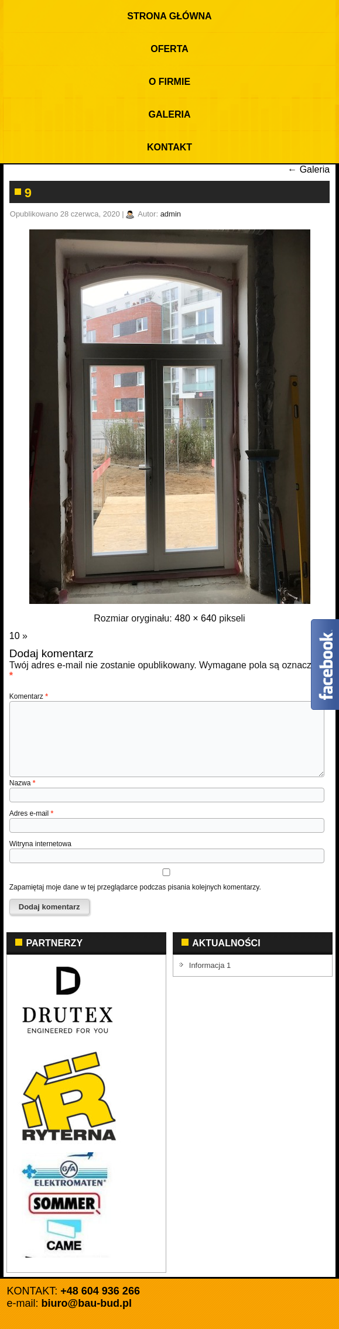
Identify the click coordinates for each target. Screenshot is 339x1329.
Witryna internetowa (40, 844)
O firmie (169, 82)
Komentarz (28, 696)
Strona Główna (169, 16)
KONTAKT (169, 147)
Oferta (169, 49)
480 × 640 (195, 618)
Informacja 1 (210, 965)
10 (14, 636)
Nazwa (22, 783)
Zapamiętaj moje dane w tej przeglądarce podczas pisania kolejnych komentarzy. (135, 887)
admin (170, 214)
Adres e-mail (31, 813)
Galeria (170, 114)
